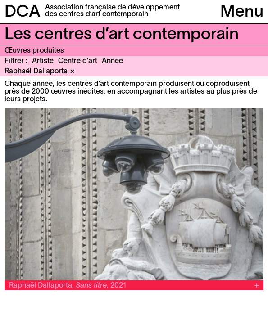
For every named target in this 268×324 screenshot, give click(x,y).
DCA (23, 12)
